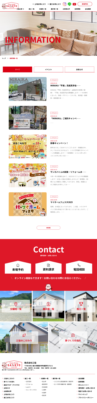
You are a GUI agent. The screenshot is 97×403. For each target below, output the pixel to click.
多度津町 (44, 387)
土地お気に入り (40, 4)
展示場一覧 (54, 9)
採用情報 (77, 9)
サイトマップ (82, 394)
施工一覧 (31, 9)
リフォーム (29, 384)
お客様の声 (66, 9)
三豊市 (44, 390)
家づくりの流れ (9, 382)
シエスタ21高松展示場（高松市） (64, 381)
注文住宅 (28, 381)
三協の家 (19, 9)
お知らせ (79, 69)
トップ (4, 58)
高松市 (44, 395)
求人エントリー (83, 385)
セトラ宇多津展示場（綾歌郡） (63, 384)
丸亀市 (44, 393)
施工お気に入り (55, 4)
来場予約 (85, 4)
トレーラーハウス (31, 390)
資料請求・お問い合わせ (86, 388)
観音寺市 (44, 384)
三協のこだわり (9, 378)
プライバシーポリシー (85, 397)
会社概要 (88, 9)
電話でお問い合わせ (85, 391)
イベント (48, 69)
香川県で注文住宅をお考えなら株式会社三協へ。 (18, 369)
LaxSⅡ (28, 387)
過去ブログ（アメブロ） (12, 385)
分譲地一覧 (42, 9)
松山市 (44, 381)
